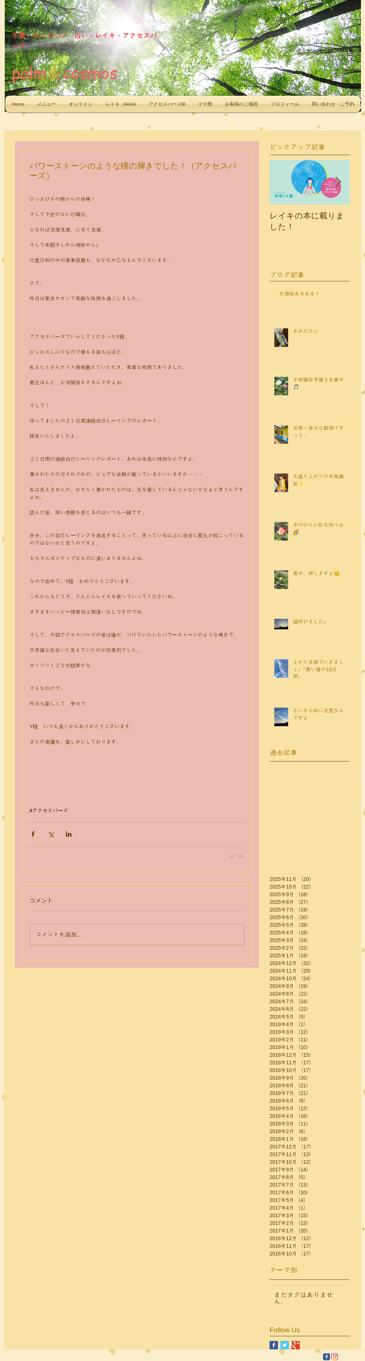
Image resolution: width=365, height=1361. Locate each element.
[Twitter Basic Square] (284, 1345)
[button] (46, 104)
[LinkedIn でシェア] (68, 834)
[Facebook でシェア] (33, 834)
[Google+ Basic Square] (295, 1345)
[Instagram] (334, 1356)
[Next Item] (338, 182)
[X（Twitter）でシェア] (50, 834)
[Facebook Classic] (326, 1356)
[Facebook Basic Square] (274, 1345)
